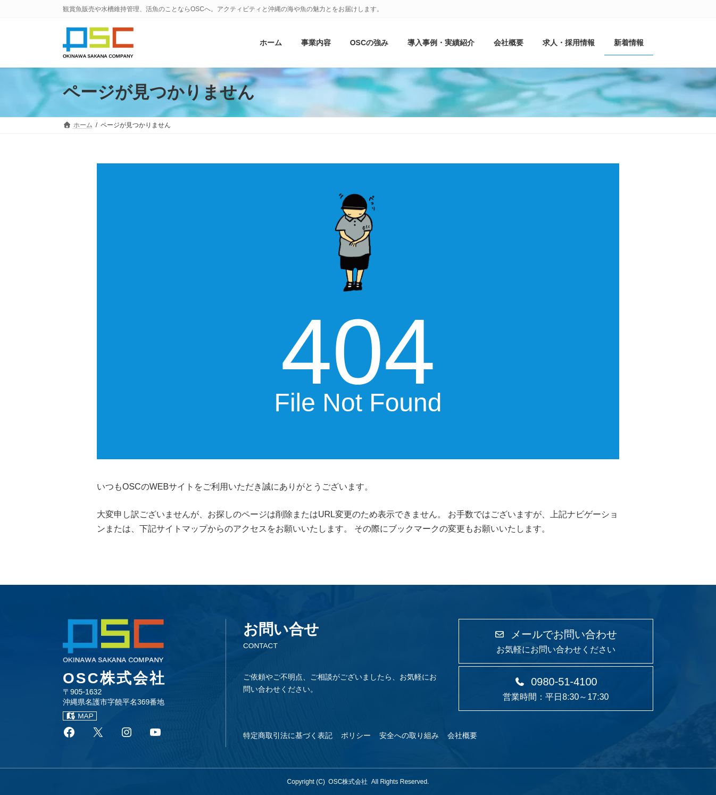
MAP (80, 716)
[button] (556, 641)
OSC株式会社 (348, 781)
